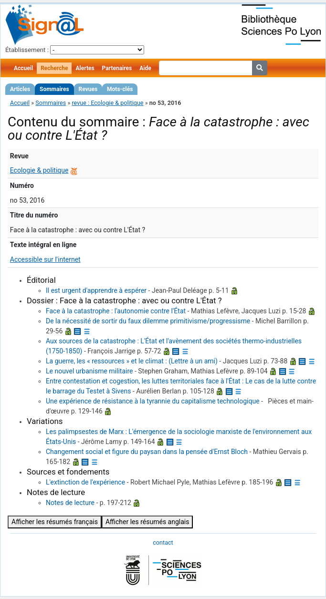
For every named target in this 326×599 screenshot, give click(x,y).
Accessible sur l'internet (45, 259)
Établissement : (27, 49)
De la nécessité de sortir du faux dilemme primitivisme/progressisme (148, 321)
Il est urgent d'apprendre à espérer (96, 290)
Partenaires (117, 68)
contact (163, 542)
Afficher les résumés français (54, 522)
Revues (88, 89)
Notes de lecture (70, 502)
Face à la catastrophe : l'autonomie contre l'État (116, 311)
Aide (145, 68)
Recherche (54, 68)
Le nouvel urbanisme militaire (89, 371)
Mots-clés (120, 89)
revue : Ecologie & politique (107, 102)
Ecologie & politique (39, 170)
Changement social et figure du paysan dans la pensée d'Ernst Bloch (147, 451)
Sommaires (54, 89)
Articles (20, 89)
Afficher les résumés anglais (147, 522)
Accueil (23, 68)
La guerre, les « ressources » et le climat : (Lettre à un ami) (132, 361)
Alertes (84, 68)
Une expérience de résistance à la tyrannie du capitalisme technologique (153, 401)
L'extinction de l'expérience (85, 482)
